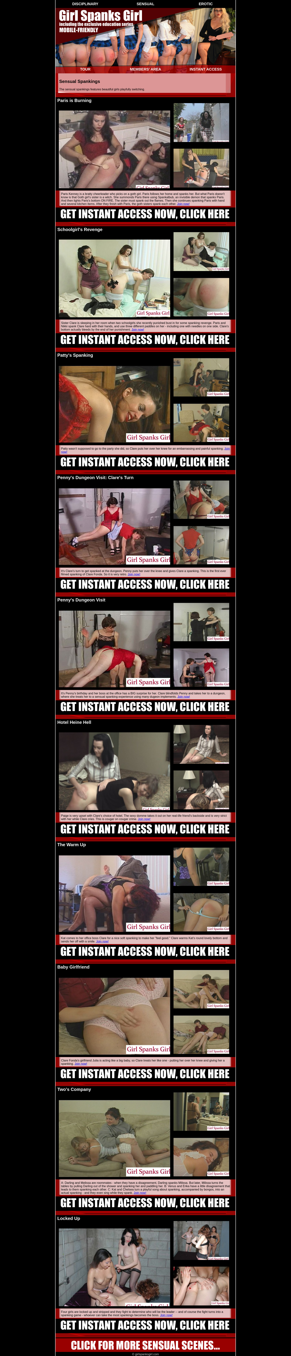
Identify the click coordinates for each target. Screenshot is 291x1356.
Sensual (145, 4)
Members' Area (145, 69)
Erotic (206, 4)
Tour (85, 69)
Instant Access (206, 69)
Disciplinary (85, 4)
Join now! (183, 203)
